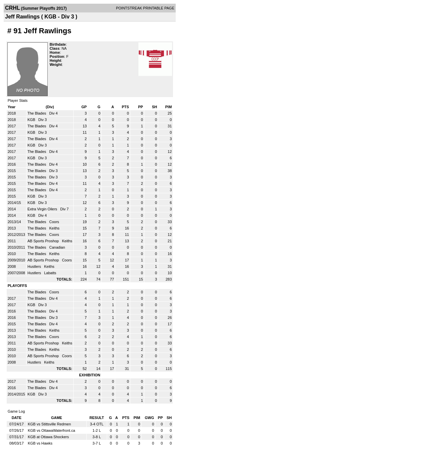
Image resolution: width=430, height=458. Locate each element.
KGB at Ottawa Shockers (48, 437)
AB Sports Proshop (44, 241)
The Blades (37, 113)
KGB (32, 120)
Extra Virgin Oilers (43, 209)
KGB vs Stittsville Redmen (49, 424)
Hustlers (35, 266)
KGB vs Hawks (40, 443)
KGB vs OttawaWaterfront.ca (51, 430)
